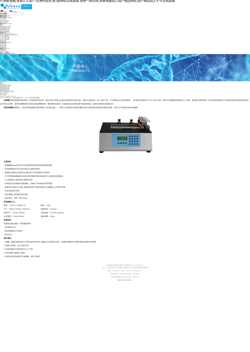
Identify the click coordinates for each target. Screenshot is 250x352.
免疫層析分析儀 (5, 27)
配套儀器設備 (4, 28)
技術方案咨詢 (4, 39)
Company (6, 17)
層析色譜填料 (4, 31)
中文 (5, 12)
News (5, 49)
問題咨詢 (3, 47)
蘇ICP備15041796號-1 (125, 280)
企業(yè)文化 (4, 20)
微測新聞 (3, 50)
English (14, 12)
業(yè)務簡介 (4, 22)
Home (2, 98)
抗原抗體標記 (4, 36)
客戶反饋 (3, 45)
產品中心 (8, 98)
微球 (1, 25)
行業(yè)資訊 (4, 52)
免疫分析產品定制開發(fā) (9, 34)
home (5, 16)
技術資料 (3, 44)
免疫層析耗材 (4, 30)
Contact (7, 53)
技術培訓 (3, 41)
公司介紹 (3, 19)
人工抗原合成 (4, 38)
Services (6, 33)
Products (6, 23)
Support (5, 42)
